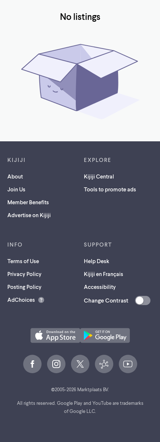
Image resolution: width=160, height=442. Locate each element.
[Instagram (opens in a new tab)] (56, 364)
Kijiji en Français (103, 273)
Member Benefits (28, 202)
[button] (55, 335)
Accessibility (100, 286)
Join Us (16, 189)
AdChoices (21, 299)
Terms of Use (23, 261)
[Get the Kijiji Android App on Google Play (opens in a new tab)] (105, 335)
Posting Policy (24, 286)
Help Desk (96, 261)
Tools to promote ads (110, 189)
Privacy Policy (24, 273)
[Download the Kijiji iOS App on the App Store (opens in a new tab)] (55, 335)
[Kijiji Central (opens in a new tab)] (104, 364)
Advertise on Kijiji (29, 215)
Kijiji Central (99, 176)
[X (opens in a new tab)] (80, 364)
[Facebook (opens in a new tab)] (32, 364)
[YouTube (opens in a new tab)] (128, 364)
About (15, 176)
